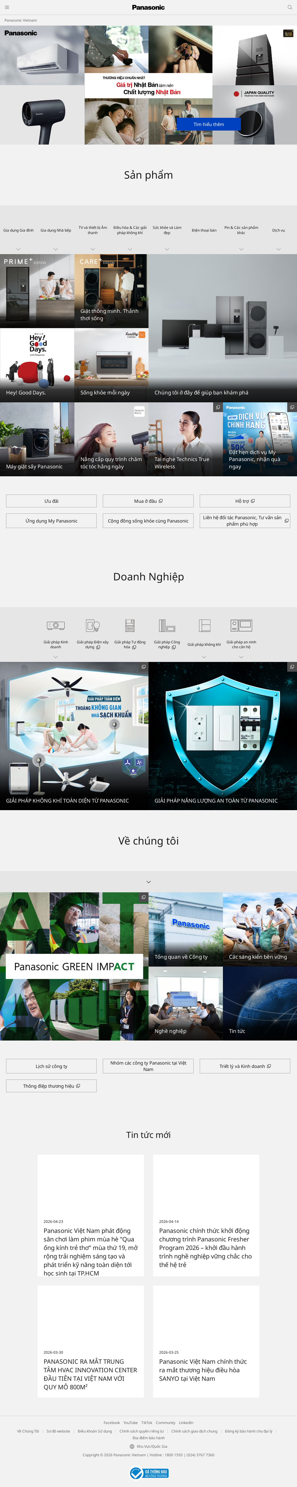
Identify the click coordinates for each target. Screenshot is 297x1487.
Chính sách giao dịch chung (194, 1431)
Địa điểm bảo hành (149, 1437)
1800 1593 (174, 1454)
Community (165, 1422)
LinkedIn (186, 1422)
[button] (18, 229)
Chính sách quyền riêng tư (142, 1431)
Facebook (112, 1422)
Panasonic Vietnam (21, 20)
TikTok (146, 1422)
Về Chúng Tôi (28, 1431)
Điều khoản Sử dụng (95, 1431)
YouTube (130, 1422)
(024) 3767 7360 (200, 1454)
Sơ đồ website (58, 1431)
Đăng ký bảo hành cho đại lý (248, 1431)
